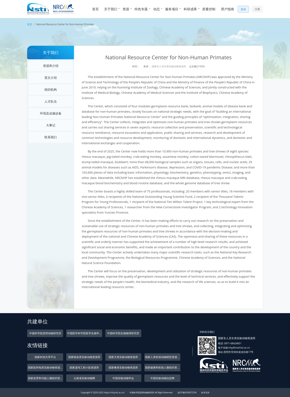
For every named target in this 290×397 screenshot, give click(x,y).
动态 (156, 9)
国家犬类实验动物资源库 (123, 357)
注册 (257, 9)
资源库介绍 (50, 66)
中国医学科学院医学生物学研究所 (84, 333)
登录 (243, 9)
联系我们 (50, 137)
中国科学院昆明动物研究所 (45, 333)
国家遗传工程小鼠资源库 (84, 367)
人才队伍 (50, 101)
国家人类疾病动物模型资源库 (162, 357)
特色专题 (141, 9)
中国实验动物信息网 (162, 378)
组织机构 (50, 89)
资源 (126, 9)
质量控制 (208, 9)
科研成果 (190, 9)
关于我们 (110, 9)
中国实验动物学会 (123, 378)
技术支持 (205, 392)
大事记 (50, 125)
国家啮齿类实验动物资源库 (84, 357)
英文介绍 (50, 78)
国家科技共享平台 (45, 357)
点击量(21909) (197, 66)
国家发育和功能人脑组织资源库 (45, 378)
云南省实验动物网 (84, 378)
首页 (95, 9)
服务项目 (171, 9)
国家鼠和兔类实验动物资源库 (45, 367)
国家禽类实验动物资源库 (123, 367)
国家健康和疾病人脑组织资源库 (162, 367)
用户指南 (227, 9)
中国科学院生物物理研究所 (123, 333)
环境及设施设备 (50, 113)
